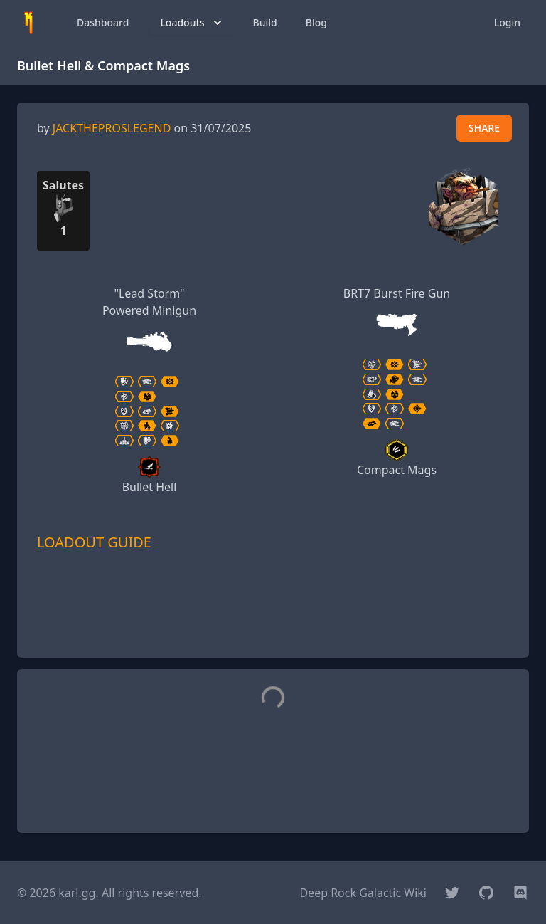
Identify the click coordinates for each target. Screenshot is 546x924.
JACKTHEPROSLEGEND (112, 128)
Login (507, 22)
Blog (316, 22)
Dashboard (103, 22)
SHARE (484, 128)
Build (265, 22)
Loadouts (192, 23)
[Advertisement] (273, 625)
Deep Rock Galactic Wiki (363, 893)
